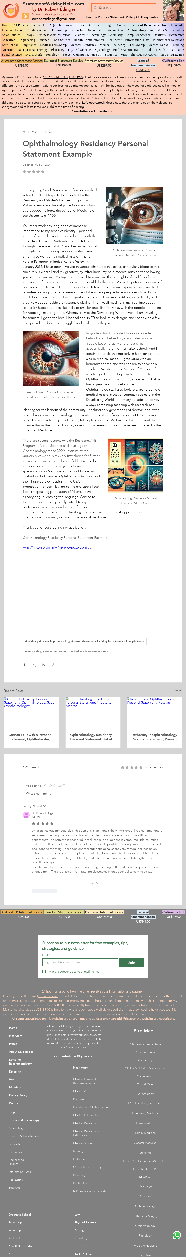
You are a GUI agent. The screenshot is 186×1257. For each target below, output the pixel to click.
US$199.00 (42, 1009)
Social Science (83, 1254)
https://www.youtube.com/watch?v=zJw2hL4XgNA (57, 547)
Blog (12, 1112)
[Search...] (123, 8)
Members (15, 1087)
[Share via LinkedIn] (43, 665)
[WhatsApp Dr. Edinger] (177, 1235)
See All (178, 690)
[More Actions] (161, 815)
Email (46, 955)
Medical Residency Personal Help (89, 651)
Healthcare (80, 1067)
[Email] (79, 962)
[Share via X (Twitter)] (34, 665)
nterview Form (48, 996)
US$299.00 (53, 1005)
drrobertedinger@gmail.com (53, 19)
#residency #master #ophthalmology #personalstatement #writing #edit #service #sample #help (84, 641)
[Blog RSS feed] (25, 16)
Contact (14, 1103)
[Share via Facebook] (24, 665)
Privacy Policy (18, 1095)
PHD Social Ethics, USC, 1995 (63, 77)
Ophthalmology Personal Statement (45, 651)
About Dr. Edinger (21, 1051)
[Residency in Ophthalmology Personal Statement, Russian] (154, 712)
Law (77, 1214)
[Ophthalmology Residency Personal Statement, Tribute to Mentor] (93, 712)
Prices (13, 1043)
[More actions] (161, 132)
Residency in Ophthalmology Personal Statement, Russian (154, 737)
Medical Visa (81, 1091)
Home (13, 1028)
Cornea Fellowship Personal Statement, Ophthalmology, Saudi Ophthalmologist (31, 737)
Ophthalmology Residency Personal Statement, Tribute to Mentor (92, 737)
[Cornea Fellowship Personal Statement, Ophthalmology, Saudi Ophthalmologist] (31, 712)
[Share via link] (52, 665)
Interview (15, 1035)
